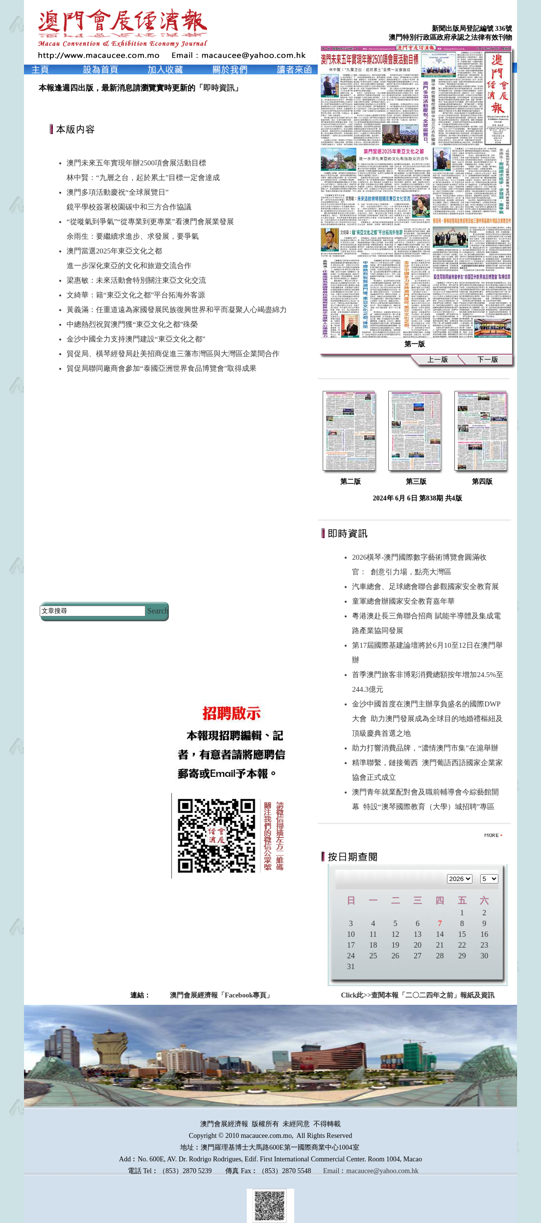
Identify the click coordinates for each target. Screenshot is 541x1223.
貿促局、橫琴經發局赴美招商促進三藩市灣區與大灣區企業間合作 (173, 354)
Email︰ (334, 1171)
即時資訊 (219, 88)
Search (158, 611)
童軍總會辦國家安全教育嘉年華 (405, 601)
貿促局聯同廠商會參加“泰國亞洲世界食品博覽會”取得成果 (162, 368)
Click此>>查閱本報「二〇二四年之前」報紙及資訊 (417, 995)
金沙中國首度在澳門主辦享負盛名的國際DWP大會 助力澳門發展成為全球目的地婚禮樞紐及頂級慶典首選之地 (427, 718)
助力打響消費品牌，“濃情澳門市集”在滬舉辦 (427, 748)
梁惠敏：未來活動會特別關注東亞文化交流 (136, 280)
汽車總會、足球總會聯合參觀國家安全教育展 (427, 586)
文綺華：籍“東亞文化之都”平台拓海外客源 (136, 295)
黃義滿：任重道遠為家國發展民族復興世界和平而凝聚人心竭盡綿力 (177, 310)
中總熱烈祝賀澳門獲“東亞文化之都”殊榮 (132, 324)
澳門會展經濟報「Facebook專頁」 (222, 995)
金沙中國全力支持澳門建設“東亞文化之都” (136, 339)
